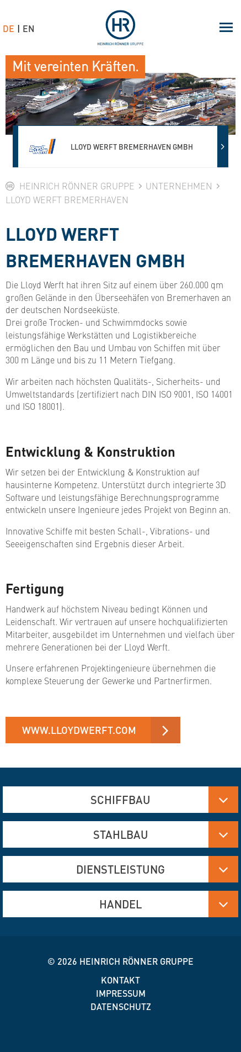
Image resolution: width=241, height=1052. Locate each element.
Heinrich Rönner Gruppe (136, 961)
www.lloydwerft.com (79, 730)
